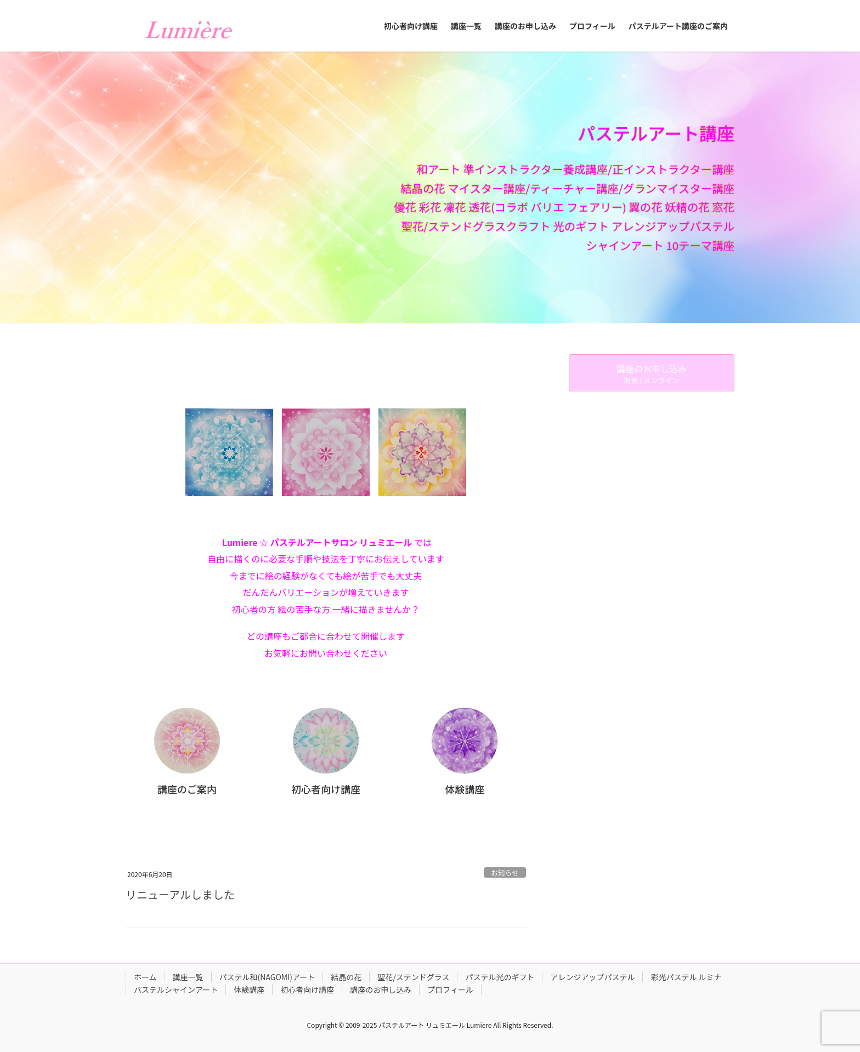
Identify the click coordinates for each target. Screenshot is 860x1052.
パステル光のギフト (499, 976)
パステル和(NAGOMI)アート (267, 976)
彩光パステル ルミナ (685, 976)
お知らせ (505, 872)
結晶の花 (346, 976)
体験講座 (249, 989)
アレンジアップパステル (592, 976)
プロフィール (450, 989)
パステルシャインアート (176, 989)
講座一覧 (188, 976)
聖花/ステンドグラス (413, 976)
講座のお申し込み (380, 989)
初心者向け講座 (307, 989)
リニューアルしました (180, 894)
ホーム (145, 976)
